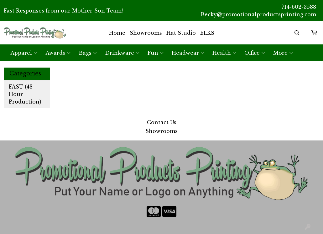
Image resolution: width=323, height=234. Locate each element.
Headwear (188, 53)
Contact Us (161, 122)
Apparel (23, 53)
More (283, 53)
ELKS (207, 33)
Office (254, 53)
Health (224, 53)
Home (117, 33)
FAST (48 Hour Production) (25, 94)
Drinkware (122, 53)
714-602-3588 (299, 7)
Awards (57, 53)
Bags (88, 53)
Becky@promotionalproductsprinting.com (258, 14)
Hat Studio (181, 33)
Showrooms (146, 33)
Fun (156, 53)
